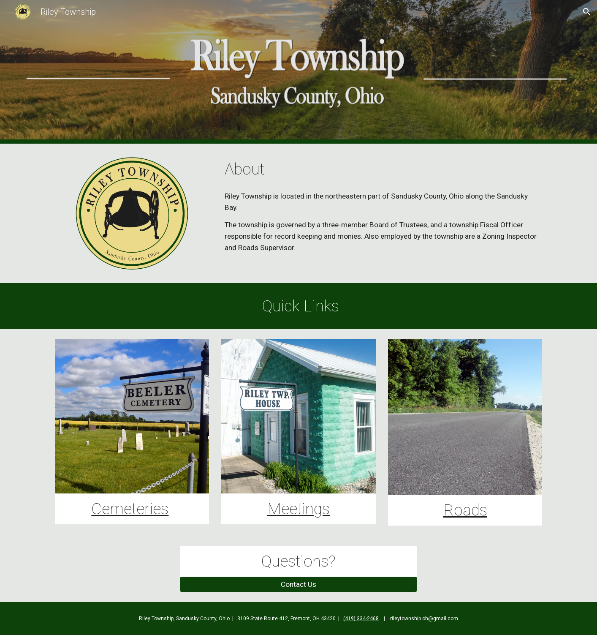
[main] (381, 169)
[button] (587, 12)
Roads (465, 510)
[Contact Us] (298, 584)
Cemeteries (129, 508)
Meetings (298, 508)
